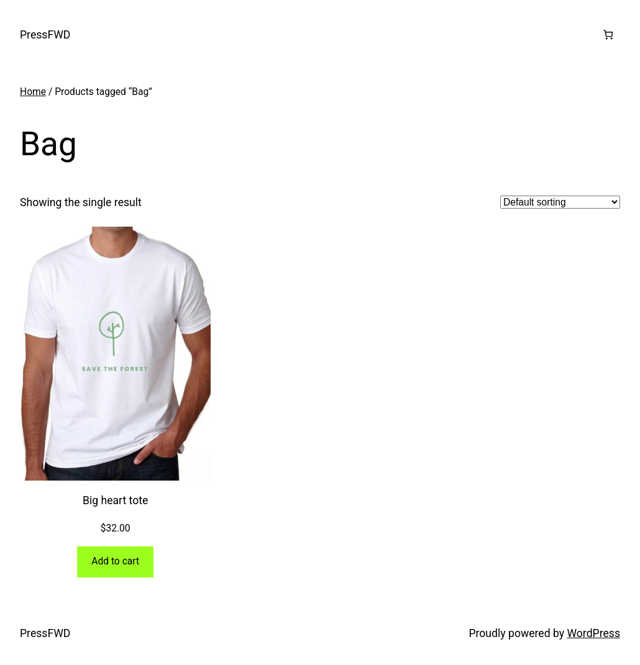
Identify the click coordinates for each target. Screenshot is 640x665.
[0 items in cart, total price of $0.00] (608, 34)
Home (33, 91)
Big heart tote (115, 500)
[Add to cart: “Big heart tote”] (115, 561)
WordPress (593, 633)
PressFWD (45, 35)
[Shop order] (560, 202)
